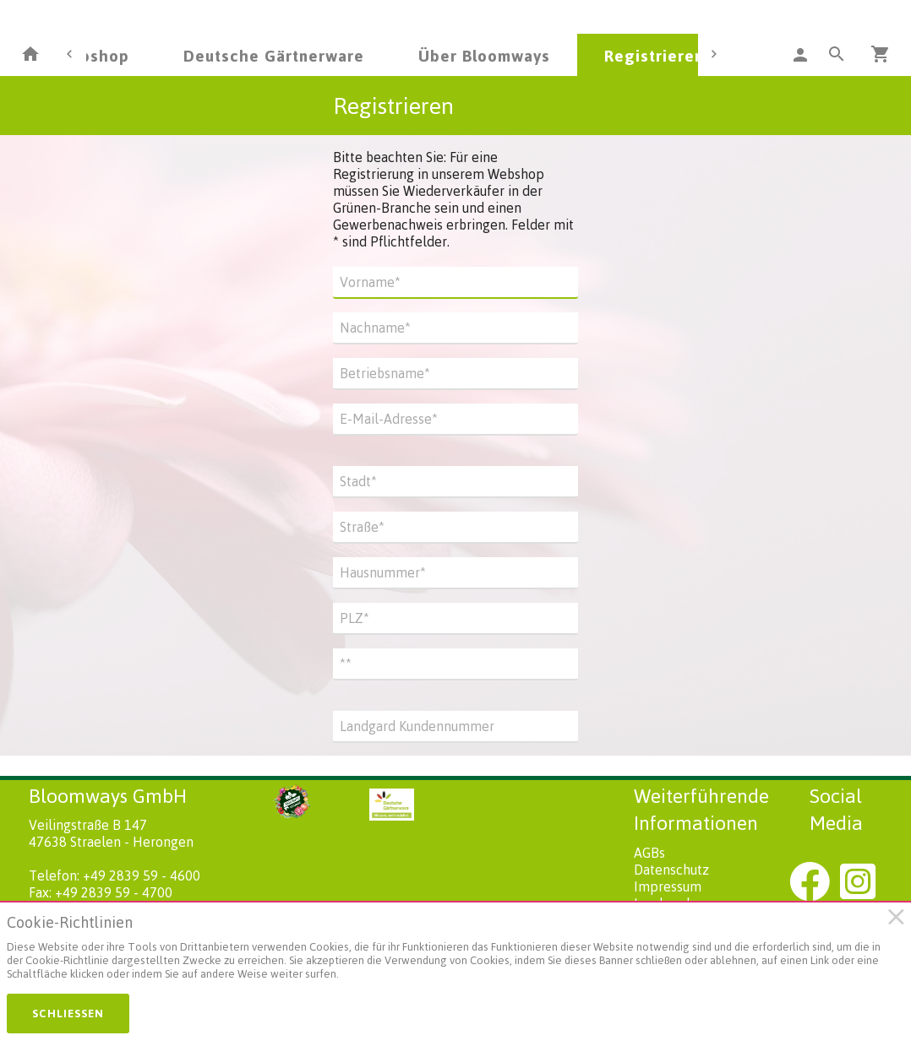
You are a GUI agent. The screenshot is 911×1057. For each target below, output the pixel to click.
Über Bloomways (484, 55)
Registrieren (654, 55)
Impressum (667, 886)
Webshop (92, 55)
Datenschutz (671, 869)
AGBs (649, 852)
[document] (447, 951)
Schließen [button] (68, 1013)
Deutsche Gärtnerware (273, 55)
